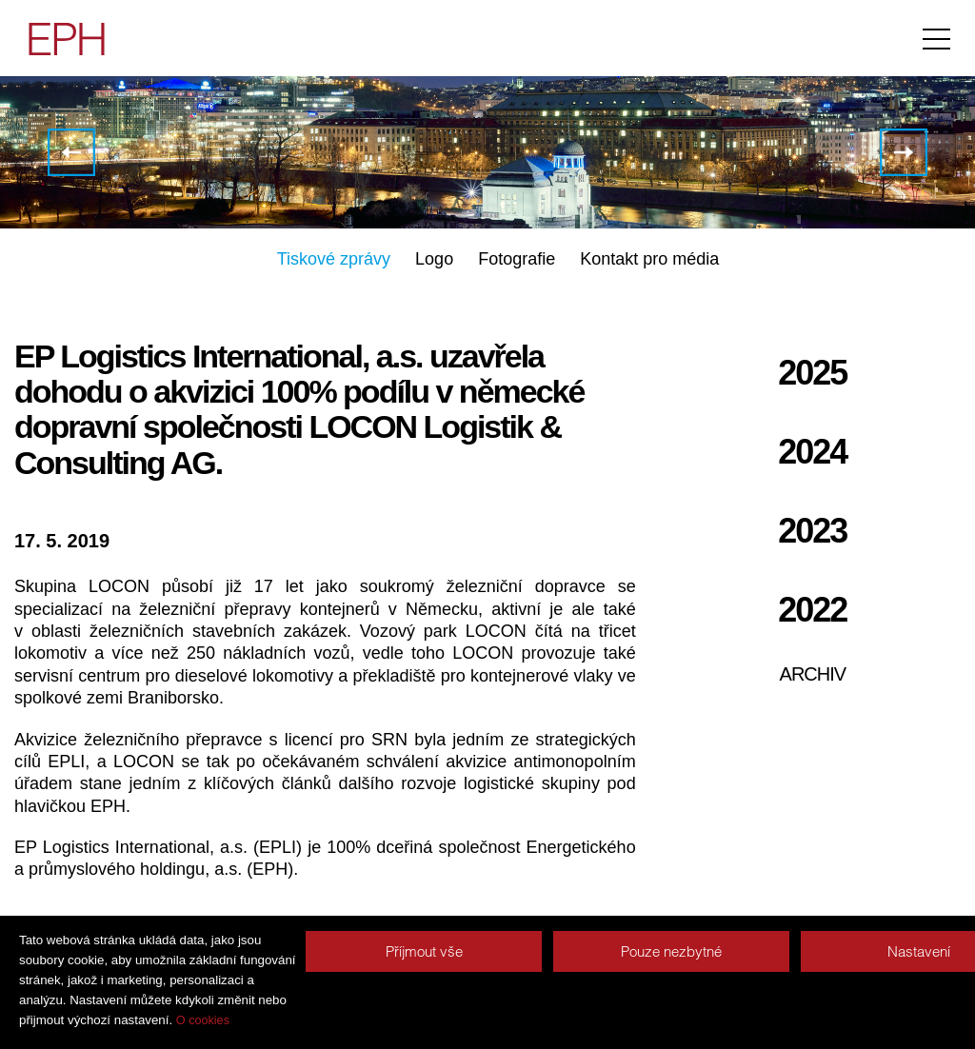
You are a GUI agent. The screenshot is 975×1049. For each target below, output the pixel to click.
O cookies (202, 1020)
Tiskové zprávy (333, 258)
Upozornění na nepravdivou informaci (903, 152)
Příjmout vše (424, 951)
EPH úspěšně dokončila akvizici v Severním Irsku (71, 152)
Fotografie (516, 258)
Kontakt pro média (649, 258)
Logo (434, 258)
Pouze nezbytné (671, 951)
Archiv (813, 673)
